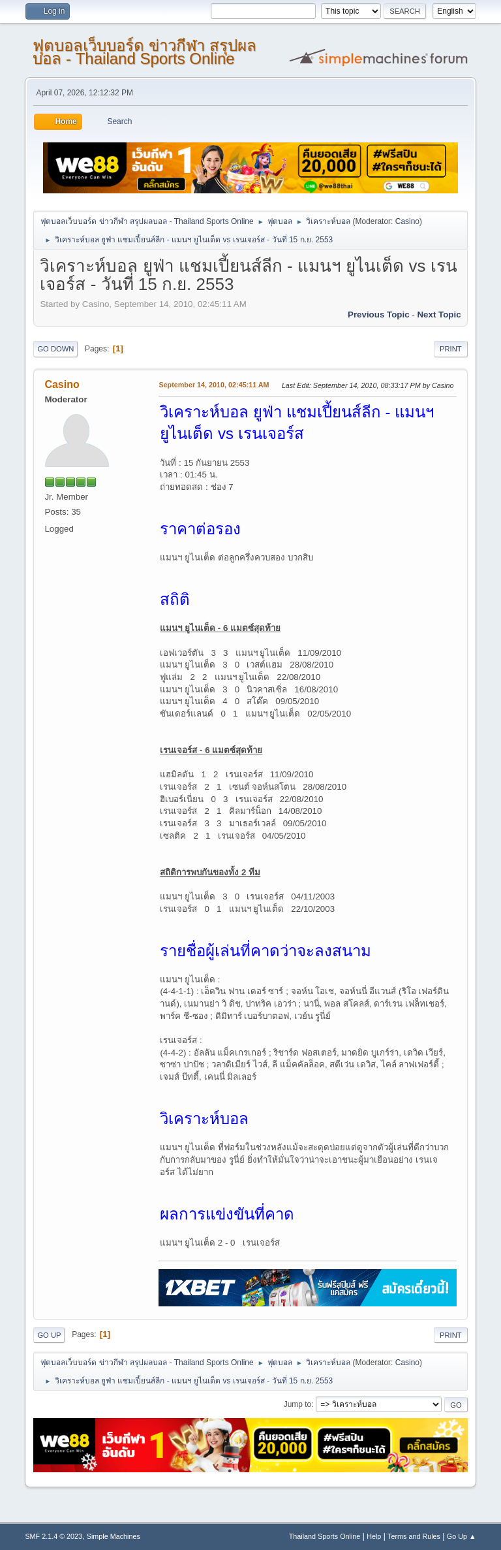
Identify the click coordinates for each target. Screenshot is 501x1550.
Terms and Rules (413, 1536)
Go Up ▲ (461, 1536)
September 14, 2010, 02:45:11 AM (214, 385)
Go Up (49, 1335)
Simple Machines (113, 1536)
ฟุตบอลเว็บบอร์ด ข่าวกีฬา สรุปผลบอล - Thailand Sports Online (144, 52)
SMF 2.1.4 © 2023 (53, 1536)
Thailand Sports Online (325, 1536)
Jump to (298, 1404)
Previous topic (379, 314)
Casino (407, 221)
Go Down (55, 349)
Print (451, 349)
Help (374, 1536)
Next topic (439, 314)
